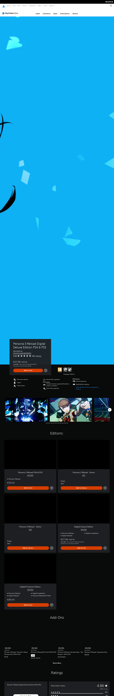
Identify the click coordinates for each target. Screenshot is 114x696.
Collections (46, 12)
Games (8, 5)
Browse (75, 12)
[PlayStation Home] (3, 6)
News (39, 5)
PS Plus (24, 5)
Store (45, 5)
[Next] (109, 408)
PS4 (18, 5)
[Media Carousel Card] (26, 408)
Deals (55, 12)
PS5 (14, 5)
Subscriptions (65, 12)
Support (51, 5)
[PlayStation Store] (11, 11)
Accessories (32, 5)
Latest (38, 12)
